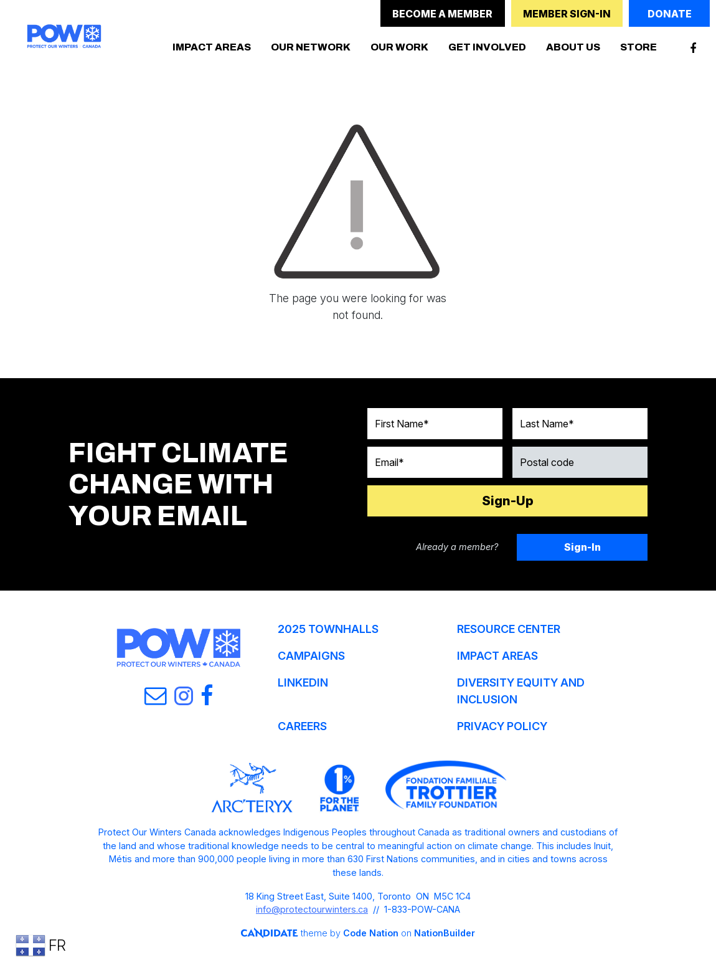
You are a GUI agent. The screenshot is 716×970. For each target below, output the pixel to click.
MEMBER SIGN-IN (567, 13)
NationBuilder (443, 933)
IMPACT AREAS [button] (211, 47)
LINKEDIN (303, 682)
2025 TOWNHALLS (328, 628)
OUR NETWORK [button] (311, 47)
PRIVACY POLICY (502, 726)
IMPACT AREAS (497, 655)
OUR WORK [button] (399, 47)
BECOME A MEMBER (442, 13)
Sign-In (582, 547)
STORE (638, 47)
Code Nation (370, 933)
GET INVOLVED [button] (487, 47)
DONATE (670, 13)
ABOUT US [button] (573, 47)
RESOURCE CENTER (508, 628)
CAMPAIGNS (311, 655)
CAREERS (302, 726)
